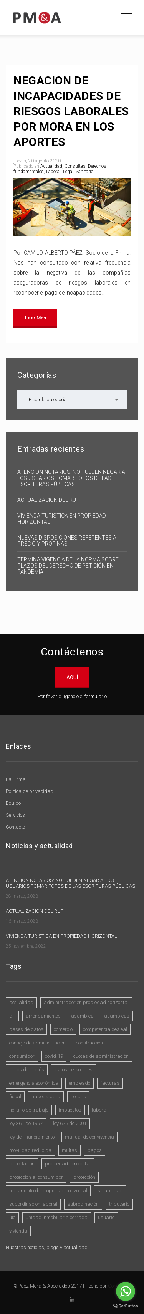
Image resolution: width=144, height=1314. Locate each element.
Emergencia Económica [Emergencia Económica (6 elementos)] (33, 1083)
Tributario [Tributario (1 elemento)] (119, 1204)
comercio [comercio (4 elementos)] (63, 1029)
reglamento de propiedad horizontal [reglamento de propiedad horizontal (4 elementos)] (48, 1190)
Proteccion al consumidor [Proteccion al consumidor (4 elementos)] (36, 1177)
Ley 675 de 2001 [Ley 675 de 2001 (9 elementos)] (69, 1123)
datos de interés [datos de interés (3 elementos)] (26, 1069)
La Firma (16, 779)
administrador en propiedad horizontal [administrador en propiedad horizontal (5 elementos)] (86, 1002)
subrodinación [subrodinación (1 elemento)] (83, 1204)
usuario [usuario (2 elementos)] (106, 1217)
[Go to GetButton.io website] (125, 1306)
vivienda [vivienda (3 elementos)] (18, 1231)
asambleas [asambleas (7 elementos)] (116, 1016)
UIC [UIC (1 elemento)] (12, 1217)
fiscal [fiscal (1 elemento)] (15, 1096)
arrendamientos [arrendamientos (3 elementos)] (43, 1016)
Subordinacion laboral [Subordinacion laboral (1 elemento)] (33, 1204)
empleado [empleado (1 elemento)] (79, 1083)
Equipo (13, 803)
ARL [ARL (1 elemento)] (12, 1016)
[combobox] (72, 399)
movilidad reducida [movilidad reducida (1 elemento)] (30, 1150)
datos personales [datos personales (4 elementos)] (74, 1069)
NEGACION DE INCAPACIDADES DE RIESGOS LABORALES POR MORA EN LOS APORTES (71, 111)
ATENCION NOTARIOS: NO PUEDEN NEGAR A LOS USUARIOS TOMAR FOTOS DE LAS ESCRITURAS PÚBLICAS (71, 478)
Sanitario (84, 171)
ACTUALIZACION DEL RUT (48, 500)
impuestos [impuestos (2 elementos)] (70, 1110)
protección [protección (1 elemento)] (84, 1177)
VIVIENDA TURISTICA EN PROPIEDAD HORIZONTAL (61, 519)
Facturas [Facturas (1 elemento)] (110, 1083)
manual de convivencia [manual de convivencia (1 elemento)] (89, 1137)
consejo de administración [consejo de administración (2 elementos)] (37, 1043)
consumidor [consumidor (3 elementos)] (22, 1056)
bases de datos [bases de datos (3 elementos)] (26, 1029)
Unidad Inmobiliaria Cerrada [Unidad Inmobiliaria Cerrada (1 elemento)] (57, 1217)
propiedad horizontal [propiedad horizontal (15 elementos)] (68, 1164)
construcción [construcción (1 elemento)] (89, 1043)
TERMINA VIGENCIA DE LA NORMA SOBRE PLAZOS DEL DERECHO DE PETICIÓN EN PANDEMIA (68, 565)
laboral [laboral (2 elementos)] (100, 1110)
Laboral (53, 171)
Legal (68, 171)
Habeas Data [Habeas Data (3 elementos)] (45, 1096)
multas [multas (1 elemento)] (69, 1150)
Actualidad (51, 166)
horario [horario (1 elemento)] (78, 1096)
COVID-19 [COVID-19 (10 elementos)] (54, 1056)
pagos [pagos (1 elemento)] (95, 1150)
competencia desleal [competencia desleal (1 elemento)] (105, 1029)
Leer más (35, 318)
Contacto (15, 827)
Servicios (15, 815)
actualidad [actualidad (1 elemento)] (21, 1002)
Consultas (75, 166)
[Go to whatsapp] (125, 1291)
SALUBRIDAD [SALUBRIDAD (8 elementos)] (110, 1190)
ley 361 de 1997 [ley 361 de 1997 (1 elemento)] (26, 1123)
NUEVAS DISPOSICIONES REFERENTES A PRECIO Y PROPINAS (66, 541)
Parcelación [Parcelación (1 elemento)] (22, 1164)
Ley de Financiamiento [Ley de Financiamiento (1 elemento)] (32, 1137)
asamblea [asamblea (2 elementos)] (82, 1016)
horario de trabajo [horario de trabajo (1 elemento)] (28, 1110)
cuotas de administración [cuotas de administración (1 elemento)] (101, 1056)
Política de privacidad (29, 791)
